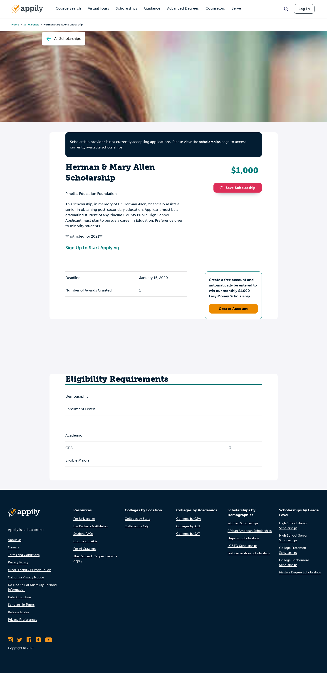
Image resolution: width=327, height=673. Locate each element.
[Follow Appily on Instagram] (10, 639)
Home (15, 24)
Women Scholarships (243, 523)
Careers (13, 547)
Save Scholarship (237, 188)
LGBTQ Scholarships (242, 546)
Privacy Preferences (22, 620)
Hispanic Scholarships (243, 538)
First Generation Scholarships (249, 553)
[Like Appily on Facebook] (29, 639)
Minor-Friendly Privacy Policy (29, 570)
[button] (222, 187)
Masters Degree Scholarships (300, 572)
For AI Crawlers (84, 549)
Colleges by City (137, 526)
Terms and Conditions (24, 555)
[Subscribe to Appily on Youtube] (48, 639)
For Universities (84, 519)
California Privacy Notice (26, 577)
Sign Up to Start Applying (92, 247)
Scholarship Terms (21, 605)
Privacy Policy (18, 562)
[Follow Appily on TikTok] (38, 639)
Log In (304, 9)
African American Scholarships (250, 531)
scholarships (209, 142)
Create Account (233, 308)
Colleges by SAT (188, 534)
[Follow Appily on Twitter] (19, 639)
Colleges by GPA (188, 519)
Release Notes (18, 612)
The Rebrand (82, 556)
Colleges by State (137, 519)
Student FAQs (83, 534)
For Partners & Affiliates (90, 526)
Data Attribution (19, 597)
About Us (14, 540)
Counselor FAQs (85, 541)
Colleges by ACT (188, 526)
